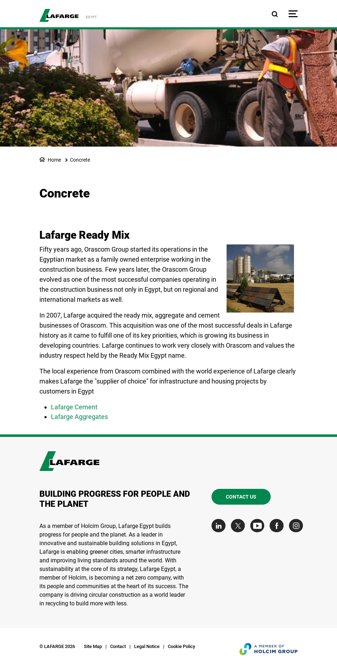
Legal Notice (147, 646)
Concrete (80, 160)
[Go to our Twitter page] (239, 525)
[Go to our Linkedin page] (220, 525)
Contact (118, 646)
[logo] (59, 15)
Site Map (93, 646)
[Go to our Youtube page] (259, 525)
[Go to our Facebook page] (278, 525)
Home (54, 160)
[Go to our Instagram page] (298, 525)
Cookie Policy (181, 646)
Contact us (241, 497)
